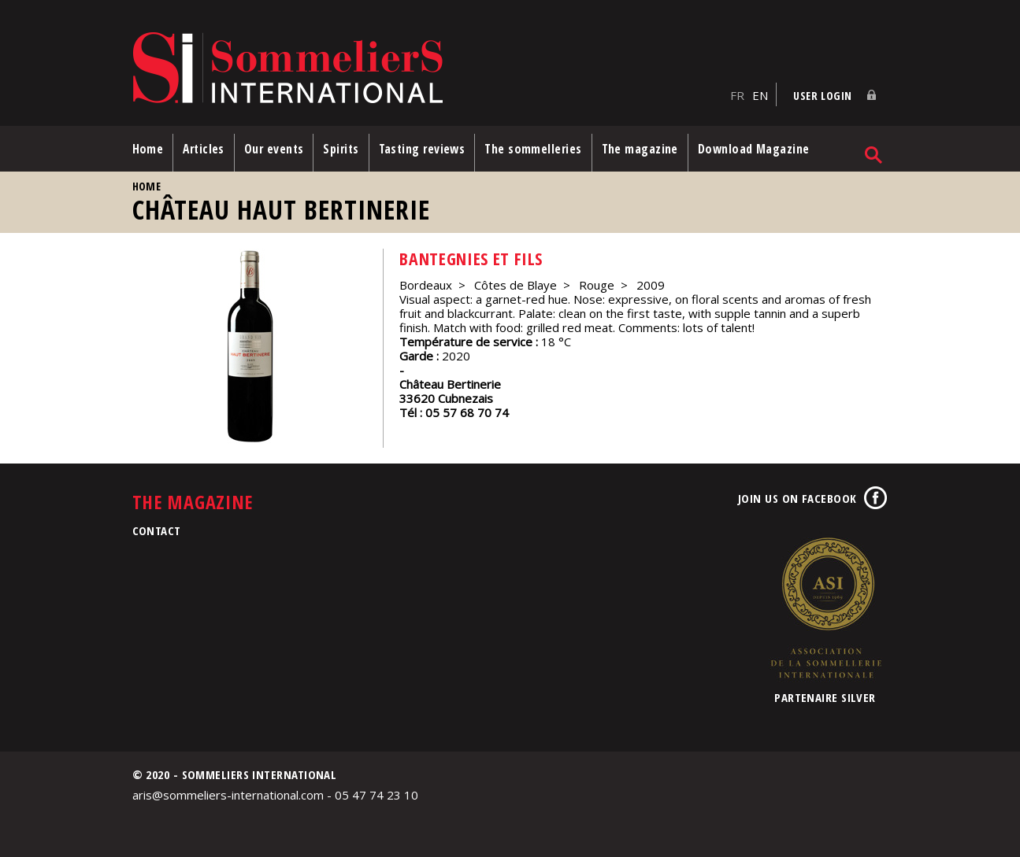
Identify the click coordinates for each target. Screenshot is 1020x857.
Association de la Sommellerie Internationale (825, 607)
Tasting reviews (422, 148)
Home (148, 148)
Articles (203, 148)
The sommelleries (532, 148)
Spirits (340, 148)
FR (737, 95)
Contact (156, 530)
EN (760, 95)
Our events (274, 148)
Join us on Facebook (797, 498)
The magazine (640, 148)
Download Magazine (754, 148)
